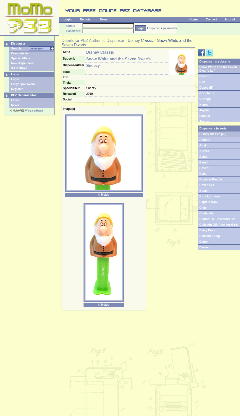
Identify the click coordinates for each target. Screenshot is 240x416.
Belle (202, 174)
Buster (204, 190)
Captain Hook (208, 202)
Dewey (204, 247)
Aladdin (204, 140)
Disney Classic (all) (212, 134)
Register (86, 19)
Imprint (230, 19)
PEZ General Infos (23, 95)
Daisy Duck (207, 230)
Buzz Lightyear (209, 196)
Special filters (20, 58)
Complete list (20, 53)
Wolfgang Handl (34, 110)
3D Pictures (19, 68)
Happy (203, 104)
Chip (202, 207)
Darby (203, 241)
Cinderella (206, 213)
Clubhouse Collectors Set (217, 219)
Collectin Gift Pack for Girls (218, 224)
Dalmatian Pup (209, 236)
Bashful (204, 76)
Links (15, 100)
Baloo (203, 157)
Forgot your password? (162, 28)
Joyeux (204, 110)
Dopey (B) (206, 87)
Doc (202, 82)
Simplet (204, 116)
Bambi (203, 162)
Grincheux (206, 93)
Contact (211, 19)
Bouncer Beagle (210, 179)
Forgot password (23, 84)
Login (68, 19)
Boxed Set (206, 185)
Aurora (204, 151)
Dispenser (18, 43)
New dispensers (22, 63)
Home (193, 19)
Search (16, 48)
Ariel (202, 145)
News (103, 19)
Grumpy (205, 99)
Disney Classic (141, 40)
